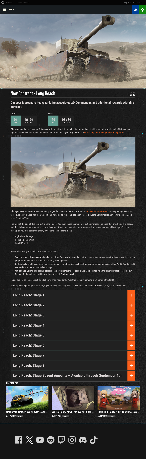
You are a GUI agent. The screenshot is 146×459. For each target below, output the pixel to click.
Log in (126, 3)
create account (138, 3)
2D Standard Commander (96, 211)
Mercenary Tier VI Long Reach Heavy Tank (103, 132)
